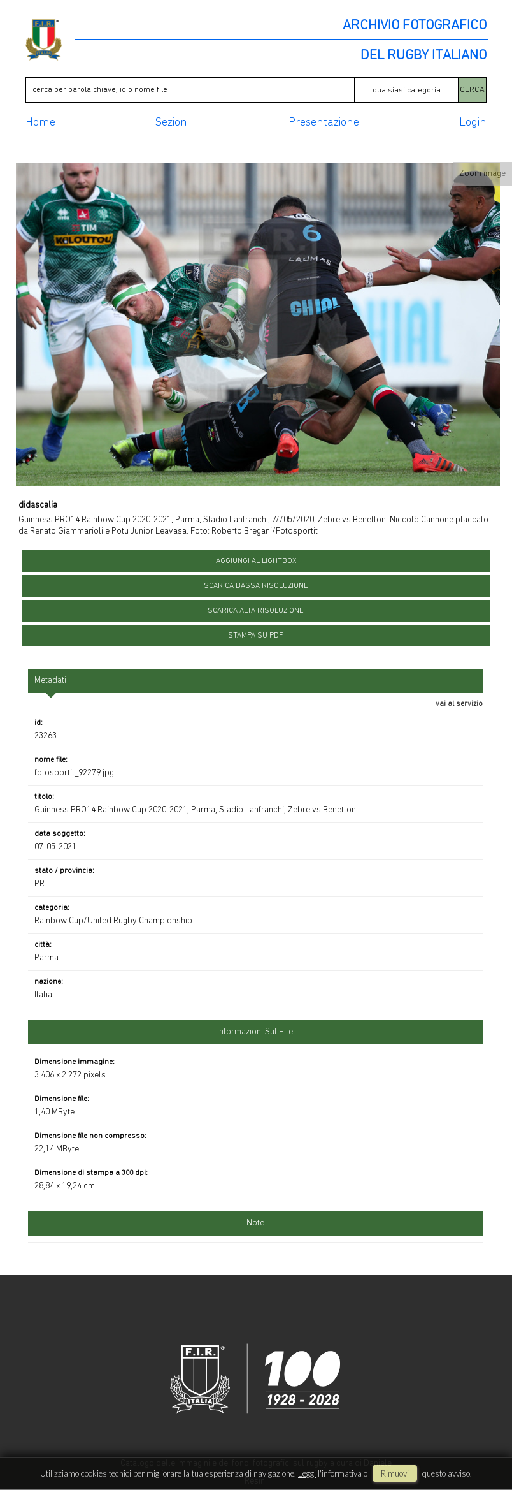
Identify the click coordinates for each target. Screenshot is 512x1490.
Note (255, 1223)
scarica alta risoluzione (256, 611)
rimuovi (395, 1473)
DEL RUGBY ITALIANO (423, 56)
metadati (50, 680)
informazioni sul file (255, 1032)
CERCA (472, 89)
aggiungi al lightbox (256, 561)
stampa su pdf (255, 635)
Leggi (307, 1473)
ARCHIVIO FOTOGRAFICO (415, 26)
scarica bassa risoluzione (256, 586)
